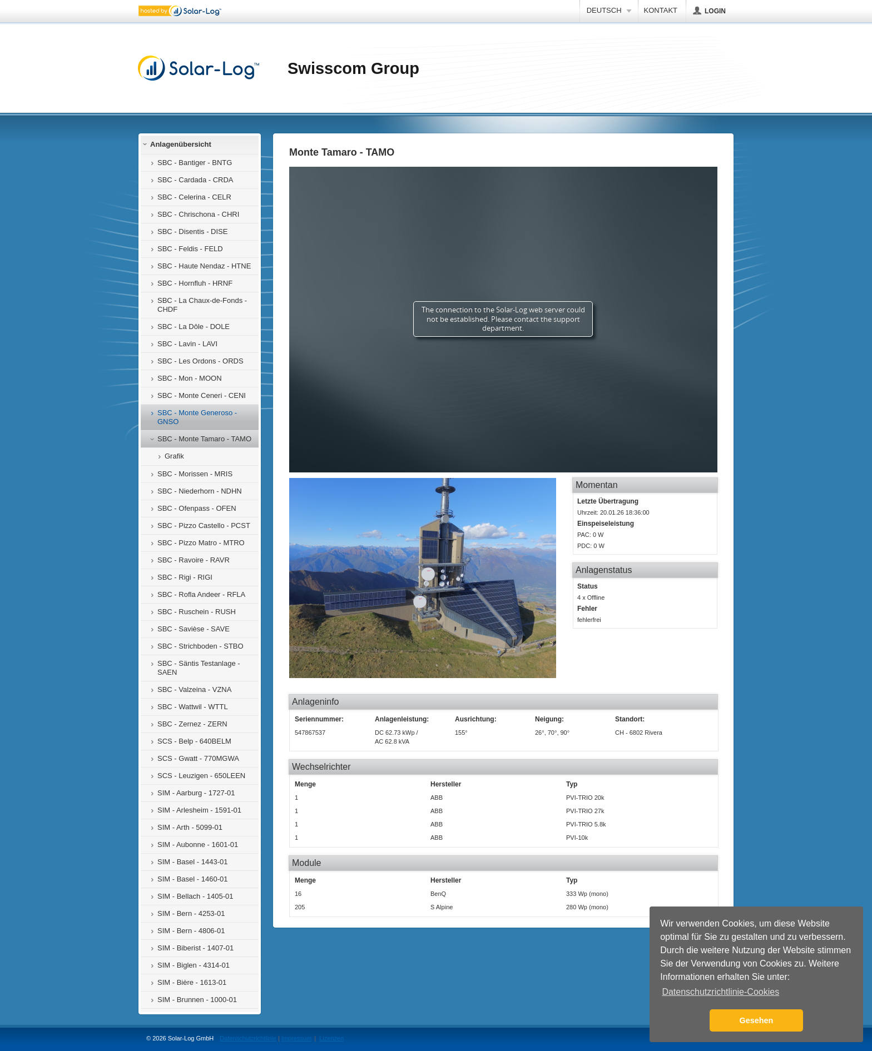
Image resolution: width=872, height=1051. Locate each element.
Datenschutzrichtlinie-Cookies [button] (720, 992)
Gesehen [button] (757, 1020)
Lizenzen (331, 1038)
